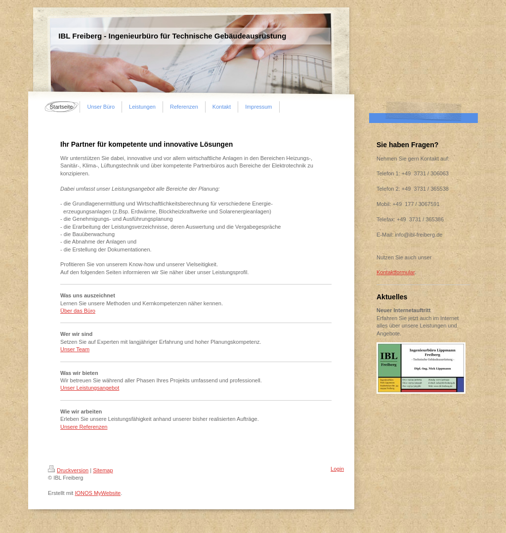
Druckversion (68, 470)
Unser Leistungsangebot (89, 388)
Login (337, 469)
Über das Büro (77, 311)
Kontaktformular (396, 272)
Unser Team (74, 349)
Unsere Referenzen (83, 427)
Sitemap (103, 470)
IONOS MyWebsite (98, 493)
